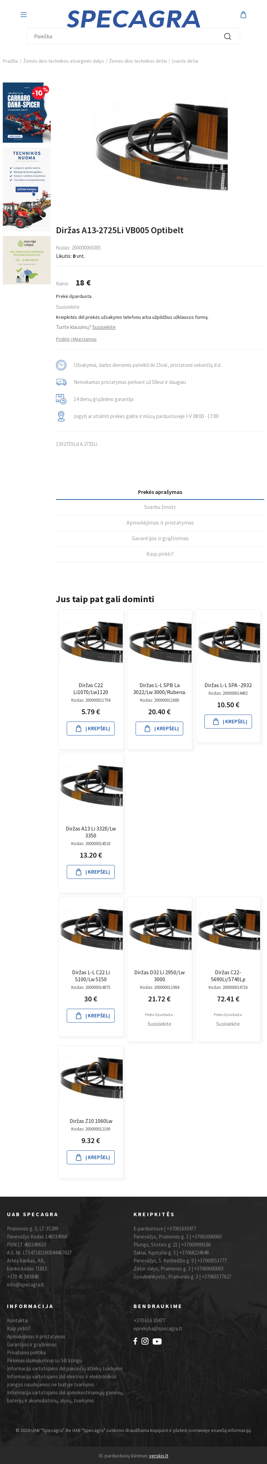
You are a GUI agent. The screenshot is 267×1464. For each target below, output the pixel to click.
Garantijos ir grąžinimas (160, 538)
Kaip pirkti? (160, 553)
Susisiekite (68, 307)
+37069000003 (209, 1268)
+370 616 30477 (149, 1320)
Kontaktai (17, 1320)
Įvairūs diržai (185, 61)
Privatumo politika (26, 1352)
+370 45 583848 (23, 1276)
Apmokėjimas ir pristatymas (160, 522)
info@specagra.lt (25, 1284)
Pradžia (10, 61)
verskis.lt (158, 1456)
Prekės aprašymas (160, 491)
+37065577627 (216, 1276)
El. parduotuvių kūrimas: (123, 1456)
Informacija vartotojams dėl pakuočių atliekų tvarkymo (65, 1368)
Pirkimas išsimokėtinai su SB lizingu (44, 1360)
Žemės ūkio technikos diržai (138, 61)
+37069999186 (196, 1244)
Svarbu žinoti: (160, 506)
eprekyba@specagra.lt (158, 1328)
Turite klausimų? (86, 327)
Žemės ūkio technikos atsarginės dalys (63, 61)
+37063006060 (206, 1236)
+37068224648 (194, 1252)
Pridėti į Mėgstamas (76, 339)
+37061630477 (181, 1228)
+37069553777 (212, 1260)
